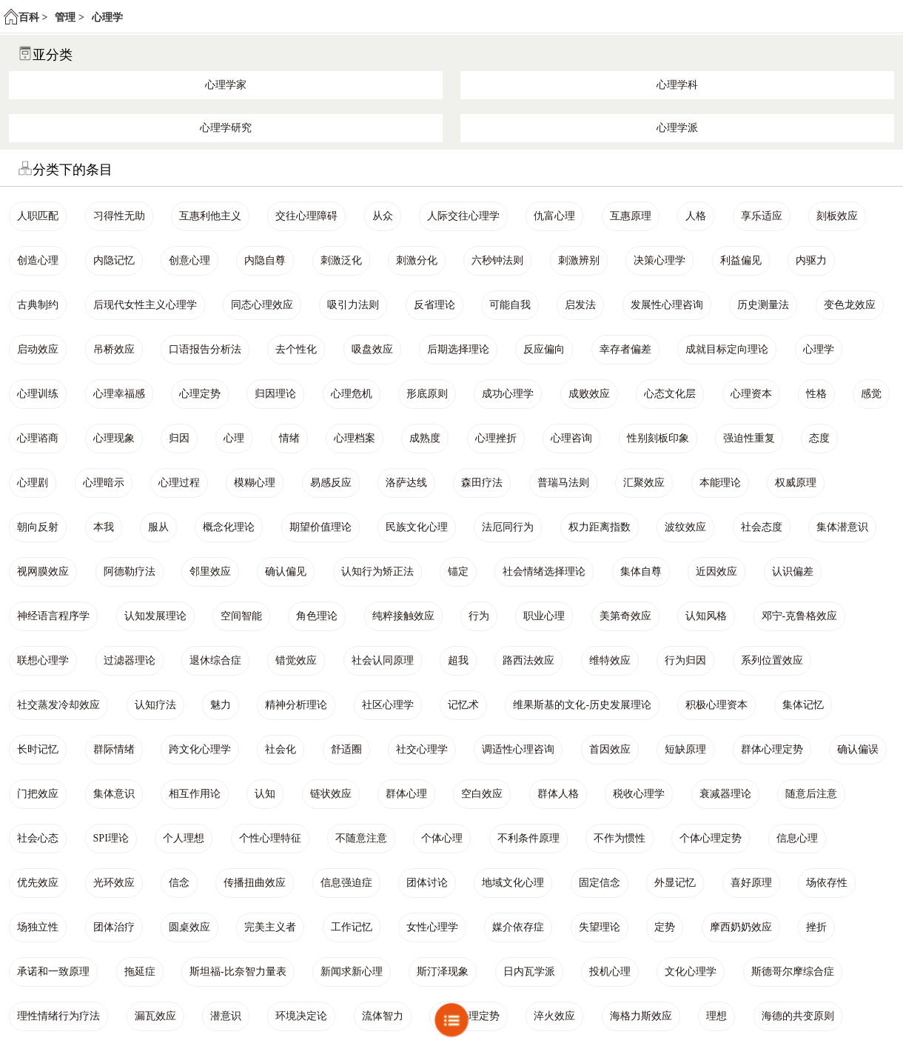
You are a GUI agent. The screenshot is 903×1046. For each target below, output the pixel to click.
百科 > (33, 17)
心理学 (107, 17)
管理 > (69, 17)
